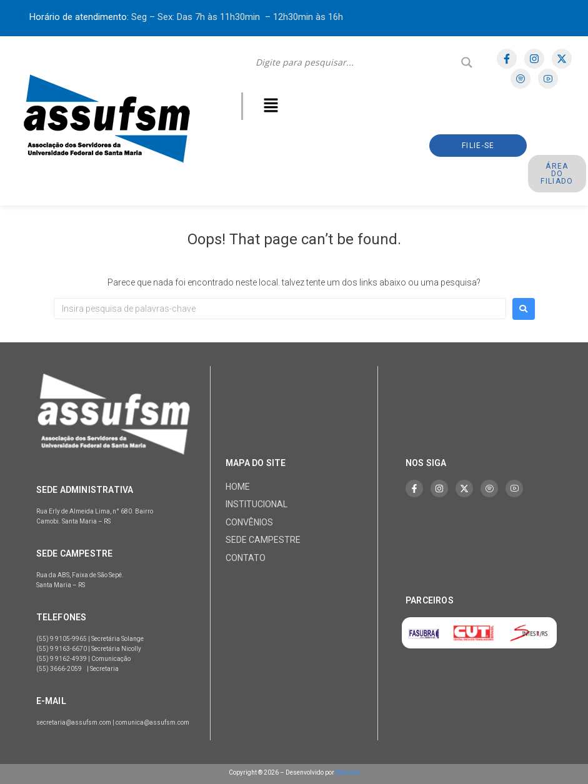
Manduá (348, 772)
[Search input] (356, 62)
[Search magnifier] (467, 62)
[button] (270, 106)
